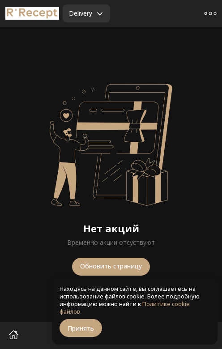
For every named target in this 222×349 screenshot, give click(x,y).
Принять (81, 328)
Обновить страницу (111, 266)
